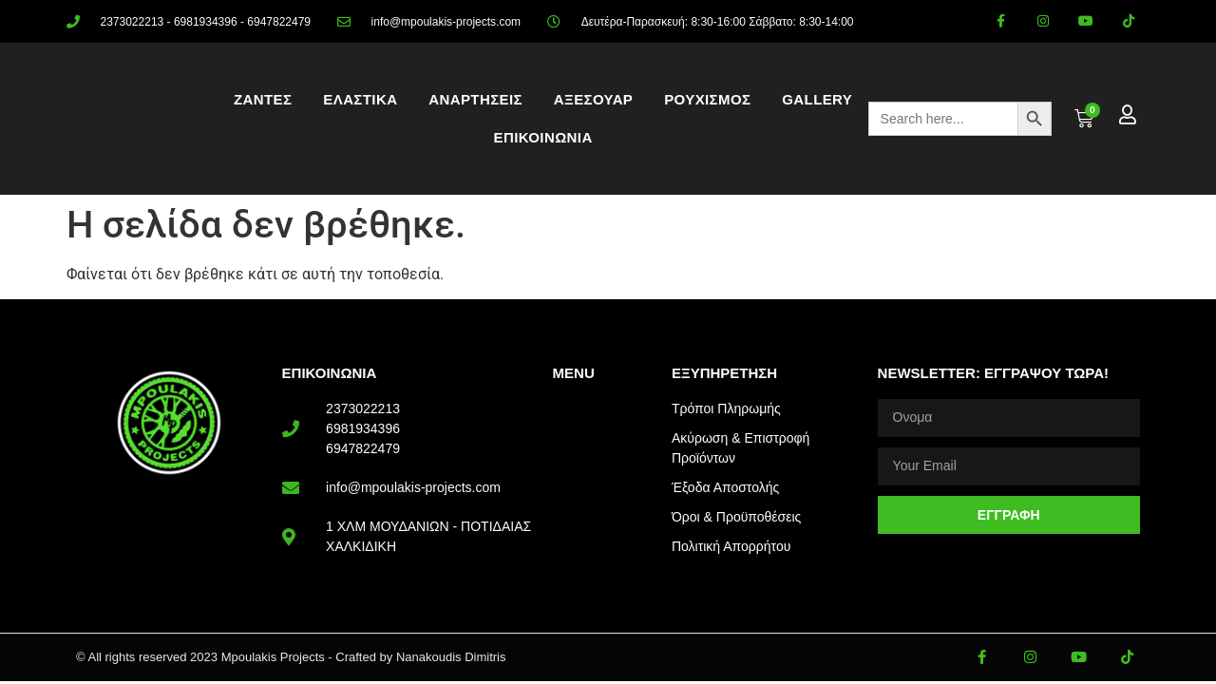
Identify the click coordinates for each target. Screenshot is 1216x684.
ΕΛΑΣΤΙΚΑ (360, 99)
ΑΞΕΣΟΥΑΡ (593, 99)
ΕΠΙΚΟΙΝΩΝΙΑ (543, 137)
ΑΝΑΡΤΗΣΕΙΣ (475, 99)
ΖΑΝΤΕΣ (263, 99)
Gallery (817, 99)
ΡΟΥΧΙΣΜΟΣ (707, 99)
